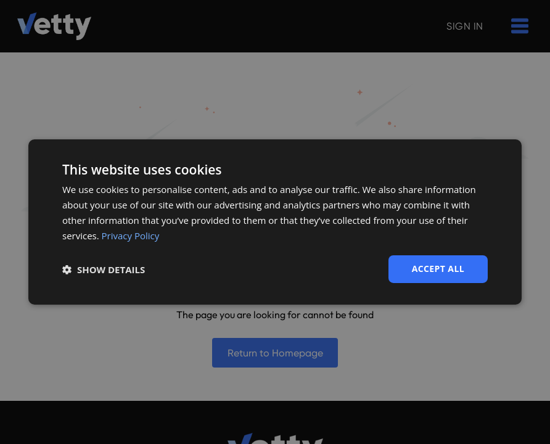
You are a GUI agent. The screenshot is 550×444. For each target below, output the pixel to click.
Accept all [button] (438, 268)
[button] (103, 269)
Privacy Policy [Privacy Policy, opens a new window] (131, 235)
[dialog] (275, 222)
